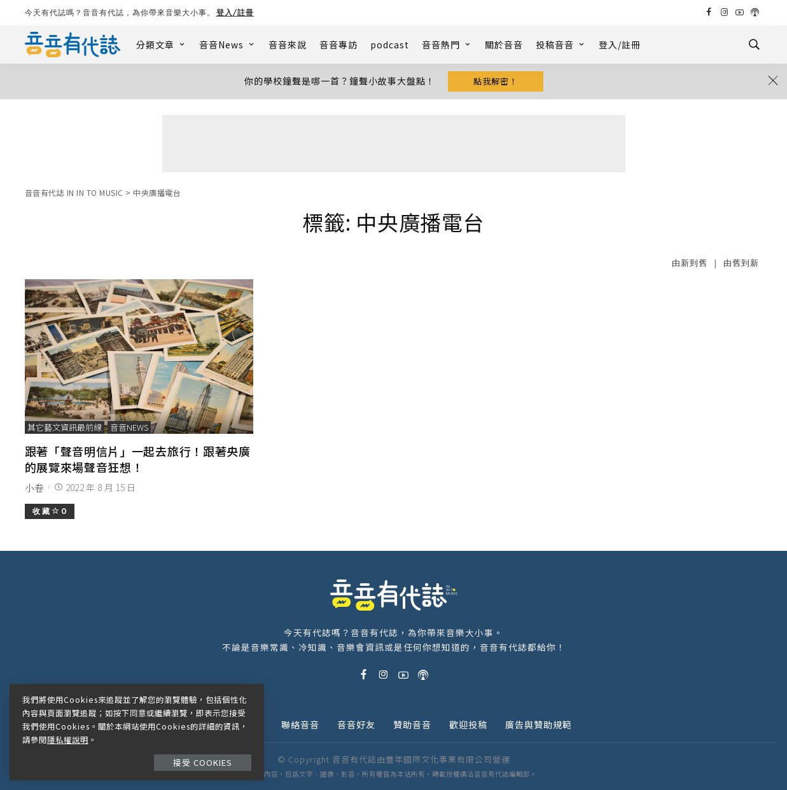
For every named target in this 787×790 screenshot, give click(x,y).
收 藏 (49, 511)
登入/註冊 (235, 12)
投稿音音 (561, 44)
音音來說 (287, 44)
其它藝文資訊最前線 (64, 427)
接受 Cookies (202, 762)
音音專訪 (338, 44)
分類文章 (161, 44)
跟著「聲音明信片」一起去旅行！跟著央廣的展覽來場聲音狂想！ (138, 459)
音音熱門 (447, 44)
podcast (389, 44)
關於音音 (504, 44)
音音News (227, 44)
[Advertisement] (393, 143)
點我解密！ (495, 81)
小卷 (35, 487)
